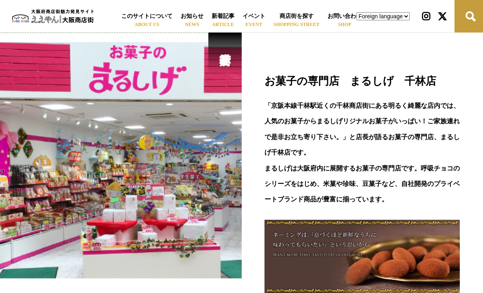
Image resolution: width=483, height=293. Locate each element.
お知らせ (192, 16)
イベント (254, 16)
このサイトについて (147, 16)
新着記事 (223, 16)
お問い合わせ (345, 16)
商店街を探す (297, 16)
